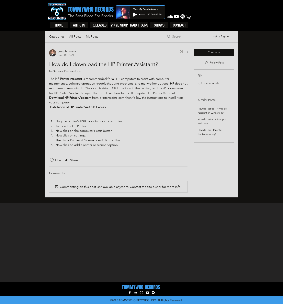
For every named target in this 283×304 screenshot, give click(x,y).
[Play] (135, 15)
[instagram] (141, 293)
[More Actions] (185, 51)
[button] (188, 16)
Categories (56, 36)
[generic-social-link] (183, 16)
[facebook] (130, 293)
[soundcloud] (170, 16)
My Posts (92, 36)
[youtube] (176, 16)
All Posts (75, 36)
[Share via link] (71, 160)
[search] (184, 36)
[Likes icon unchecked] (51, 160)
